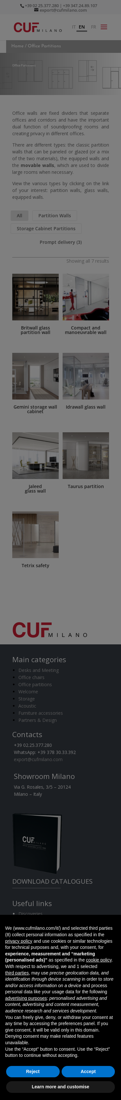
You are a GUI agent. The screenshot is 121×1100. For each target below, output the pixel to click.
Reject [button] (33, 1071)
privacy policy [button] (18, 941)
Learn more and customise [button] (60, 1086)
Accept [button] (88, 1071)
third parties (17, 972)
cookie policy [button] (99, 960)
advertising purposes (26, 998)
